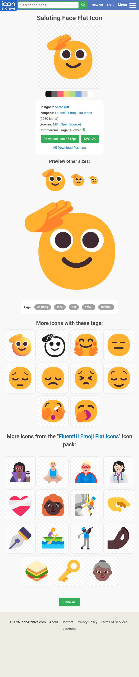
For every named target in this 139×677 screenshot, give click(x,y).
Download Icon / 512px (60, 139)
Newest (97, 5)
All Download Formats (69, 148)
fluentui (106, 307)
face (60, 307)
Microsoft (62, 107)
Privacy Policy (87, 622)
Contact (67, 622)
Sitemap (69, 629)
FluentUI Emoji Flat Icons (73, 113)
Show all (69, 602)
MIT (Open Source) (67, 124)
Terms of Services (114, 622)
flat (74, 307)
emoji (88, 307)
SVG (110, 5)
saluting (42, 307)
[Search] (83, 5)
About (53, 622)
